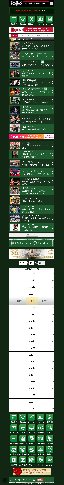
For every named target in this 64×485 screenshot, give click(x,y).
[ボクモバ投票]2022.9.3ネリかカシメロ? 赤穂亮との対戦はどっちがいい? (36, 92)
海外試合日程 (14, 453)
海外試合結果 (23, 453)
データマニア (50, 23)
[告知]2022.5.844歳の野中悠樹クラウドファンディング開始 (36, 209)
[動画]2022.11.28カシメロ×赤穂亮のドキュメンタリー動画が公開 (36, 82)
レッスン (41, 464)
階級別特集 (41, 432)
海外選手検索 (32, 453)
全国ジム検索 (41, 443)
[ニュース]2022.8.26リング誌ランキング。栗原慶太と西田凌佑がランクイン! (36, 119)
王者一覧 (23, 432)
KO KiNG (14, 35)
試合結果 (23, 23)
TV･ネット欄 (14, 432)
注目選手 (50, 443)
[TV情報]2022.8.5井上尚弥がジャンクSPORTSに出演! (36, 145)
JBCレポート (46, 35)
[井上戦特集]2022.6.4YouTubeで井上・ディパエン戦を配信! (36, 181)
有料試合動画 (14, 443)
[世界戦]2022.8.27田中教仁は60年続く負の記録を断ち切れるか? (36, 110)
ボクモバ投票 (23, 464)
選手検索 (50, 421)
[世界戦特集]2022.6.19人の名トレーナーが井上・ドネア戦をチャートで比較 (36, 191)
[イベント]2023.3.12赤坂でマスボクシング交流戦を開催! (36, 64)
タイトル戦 (32, 432)
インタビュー (50, 432)
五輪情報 (38, 35)
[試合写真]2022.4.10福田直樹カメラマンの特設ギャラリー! (36, 218)
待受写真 (32, 443)
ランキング (41, 23)
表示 (41, 263)
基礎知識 (14, 464)
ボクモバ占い (50, 464)
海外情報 (30, 35)
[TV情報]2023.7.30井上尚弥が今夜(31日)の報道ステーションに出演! (36, 46)
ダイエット (22, 35)
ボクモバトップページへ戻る (26, 480)
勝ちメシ (32, 464)
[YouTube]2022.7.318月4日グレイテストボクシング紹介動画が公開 (36, 154)
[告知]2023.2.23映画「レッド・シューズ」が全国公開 (36, 73)
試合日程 (14, 23)
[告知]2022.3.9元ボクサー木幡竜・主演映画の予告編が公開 (36, 227)
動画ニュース (32, 23)
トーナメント (32, 421)
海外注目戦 (41, 453)
